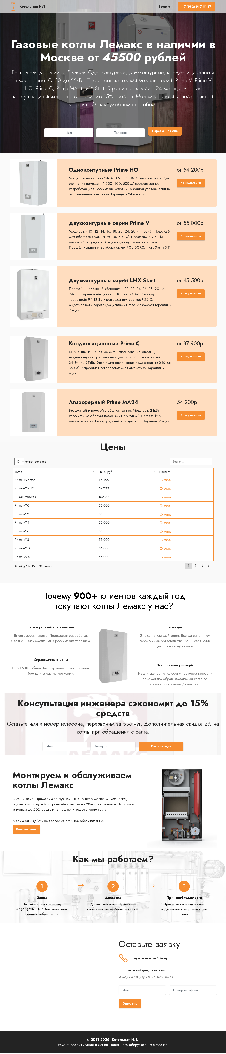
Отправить (130, 1004)
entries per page (30, 461)
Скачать (165, 480)
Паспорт (165, 472)
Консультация (190, 183)
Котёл (19, 472)
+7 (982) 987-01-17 (196, 6)
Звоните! (165, 6)
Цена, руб (106, 472)
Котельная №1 (32, 6)
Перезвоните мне (165, 131)
